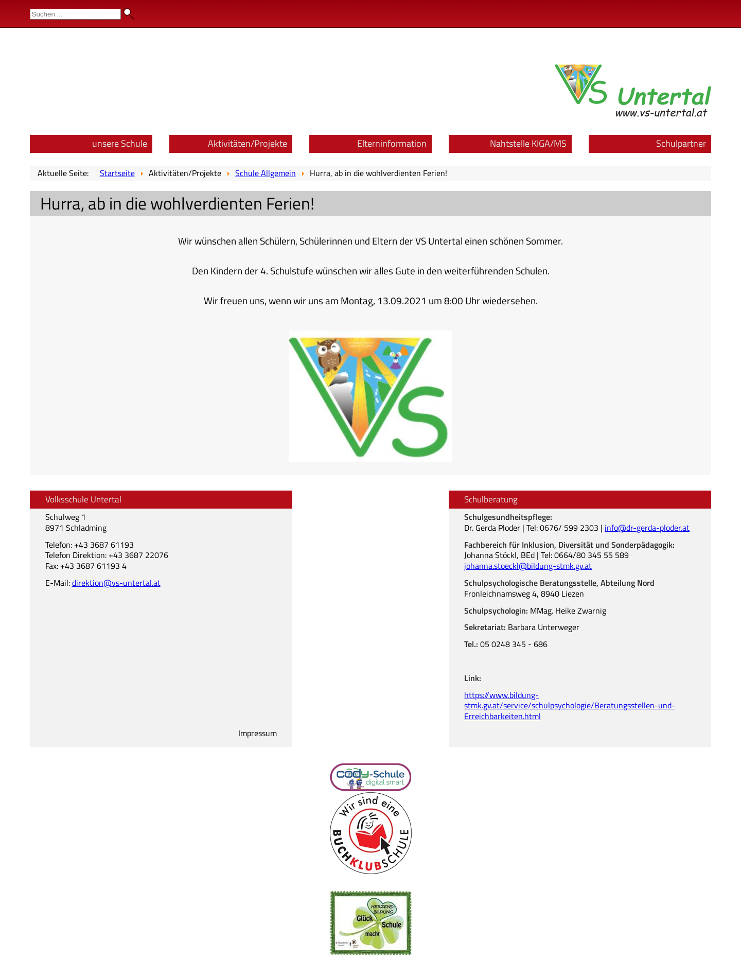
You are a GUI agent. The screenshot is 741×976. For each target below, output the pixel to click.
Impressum (257, 733)
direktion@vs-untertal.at (116, 583)
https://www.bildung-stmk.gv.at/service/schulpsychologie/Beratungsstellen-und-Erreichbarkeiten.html (569, 706)
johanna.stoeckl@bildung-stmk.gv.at (528, 566)
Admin (721, 10)
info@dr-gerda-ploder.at (647, 527)
